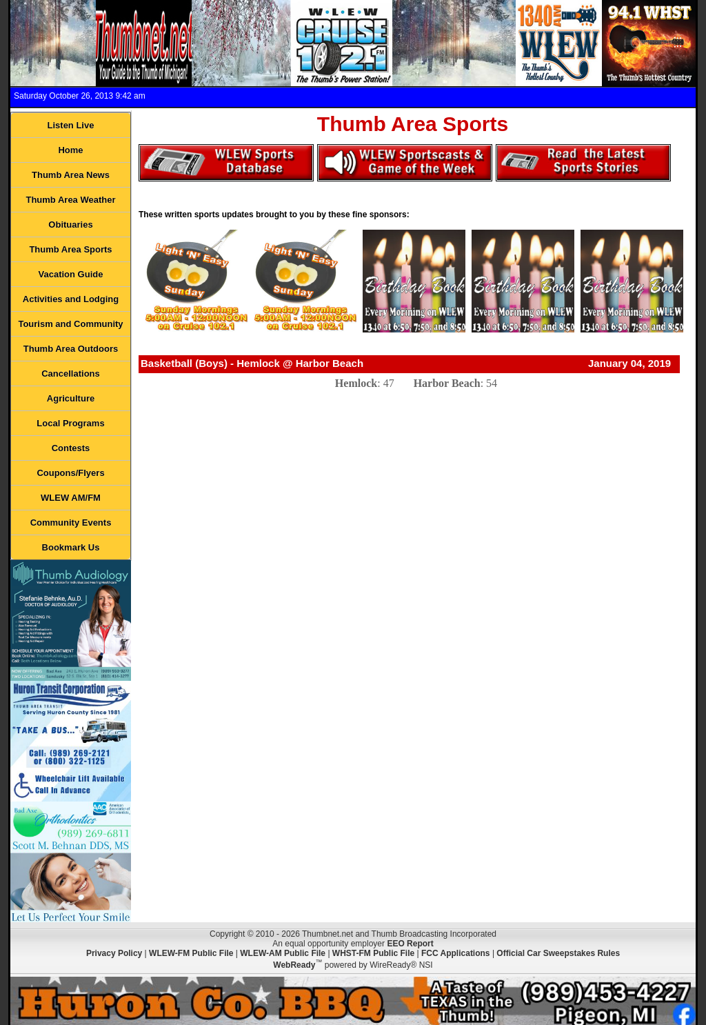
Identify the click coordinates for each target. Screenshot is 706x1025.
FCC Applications (455, 953)
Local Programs (70, 423)
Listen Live (71, 125)
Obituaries (70, 224)
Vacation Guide (71, 274)
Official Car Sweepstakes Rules (558, 953)
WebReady (294, 965)
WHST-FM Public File (373, 953)
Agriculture (70, 398)
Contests (71, 448)
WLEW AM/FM (71, 497)
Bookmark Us (71, 547)
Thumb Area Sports (70, 249)
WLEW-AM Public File (282, 953)
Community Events (71, 522)
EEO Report (410, 943)
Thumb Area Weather (70, 200)
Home (70, 150)
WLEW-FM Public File (191, 953)
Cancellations (70, 373)
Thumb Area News (71, 175)
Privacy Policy (114, 953)
